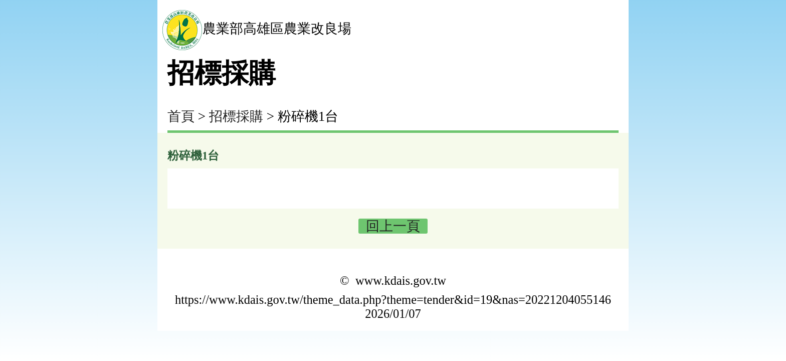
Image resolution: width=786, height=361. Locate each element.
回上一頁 (393, 226)
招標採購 (236, 116)
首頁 (180, 116)
